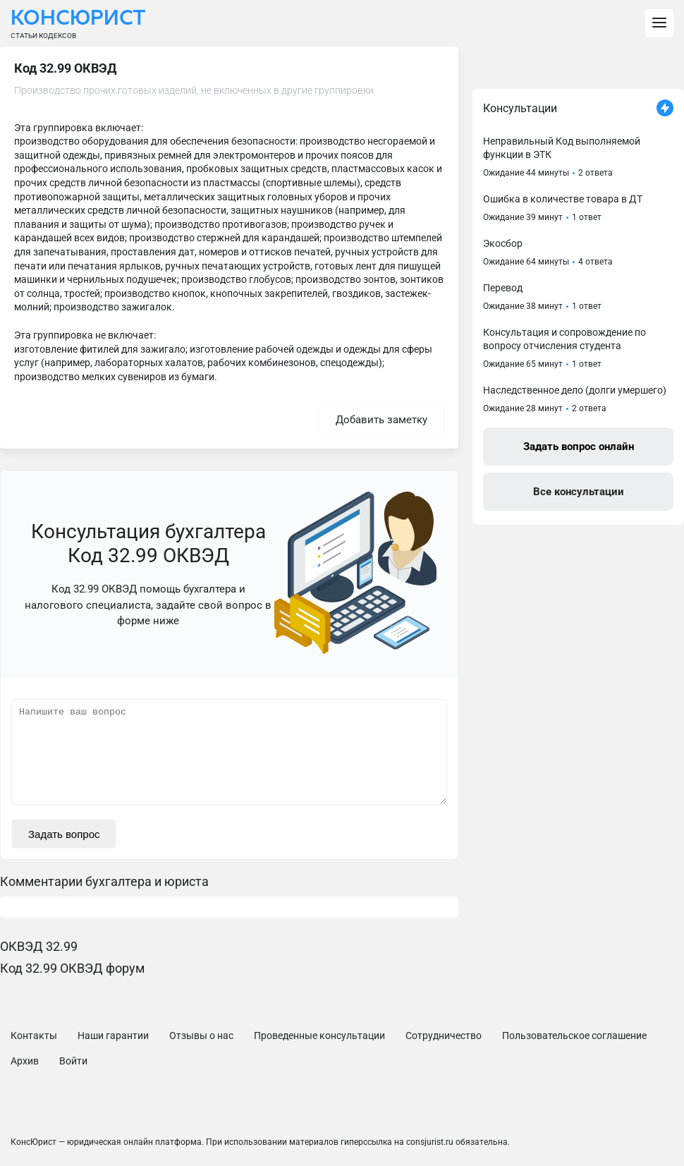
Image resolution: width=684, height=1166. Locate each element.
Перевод (503, 287)
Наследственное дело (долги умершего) (574, 390)
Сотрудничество (443, 1035)
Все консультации (578, 491)
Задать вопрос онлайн (578, 446)
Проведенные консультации (319, 1035)
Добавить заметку (381, 419)
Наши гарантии (113, 1035)
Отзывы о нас (201, 1035)
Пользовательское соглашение (574, 1035)
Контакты (34, 1035)
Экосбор (503, 243)
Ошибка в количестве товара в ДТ (562, 199)
